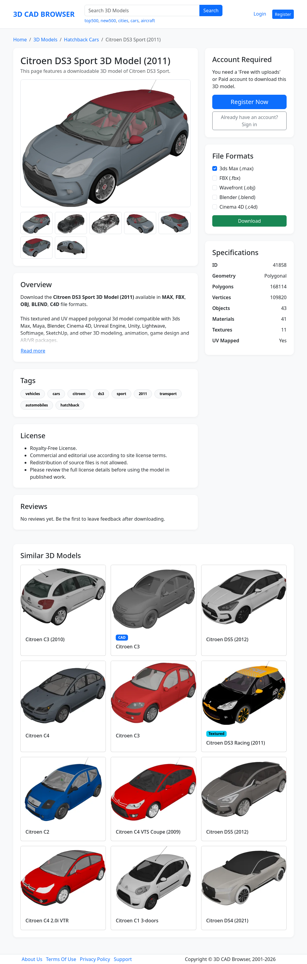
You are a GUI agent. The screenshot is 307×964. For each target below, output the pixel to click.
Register (283, 14)
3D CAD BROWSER (44, 14)
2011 (143, 393)
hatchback (70, 405)
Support (123, 959)
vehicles (32, 393)
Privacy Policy (95, 959)
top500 (91, 20)
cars (134, 20)
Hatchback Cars (81, 39)
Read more (33, 350)
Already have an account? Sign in (249, 121)
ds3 (101, 393)
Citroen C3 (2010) (44, 639)
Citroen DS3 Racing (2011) (235, 742)
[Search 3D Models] (142, 10)
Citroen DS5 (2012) (227, 639)
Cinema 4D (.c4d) (238, 207)
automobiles (36, 405)
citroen (79, 393)
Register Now (249, 102)
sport (121, 393)
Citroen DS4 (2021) (227, 920)
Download (249, 221)
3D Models (45, 39)
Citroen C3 (128, 646)
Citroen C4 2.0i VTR (47, 920)
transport (168, 393)
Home (20, 39)
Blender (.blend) (237, 197)
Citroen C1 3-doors (137, 920)
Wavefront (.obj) (237, 187)
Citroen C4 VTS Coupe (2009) (148, 832)
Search (211, 10)
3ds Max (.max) (236, 168)
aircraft (148, 20)
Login (260, 13)
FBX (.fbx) (229, 178)
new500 (108, 20)
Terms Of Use (61, 959)
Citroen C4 (37, 735)
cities (123, 20)
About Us (32, 959)
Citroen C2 (37, 832)
